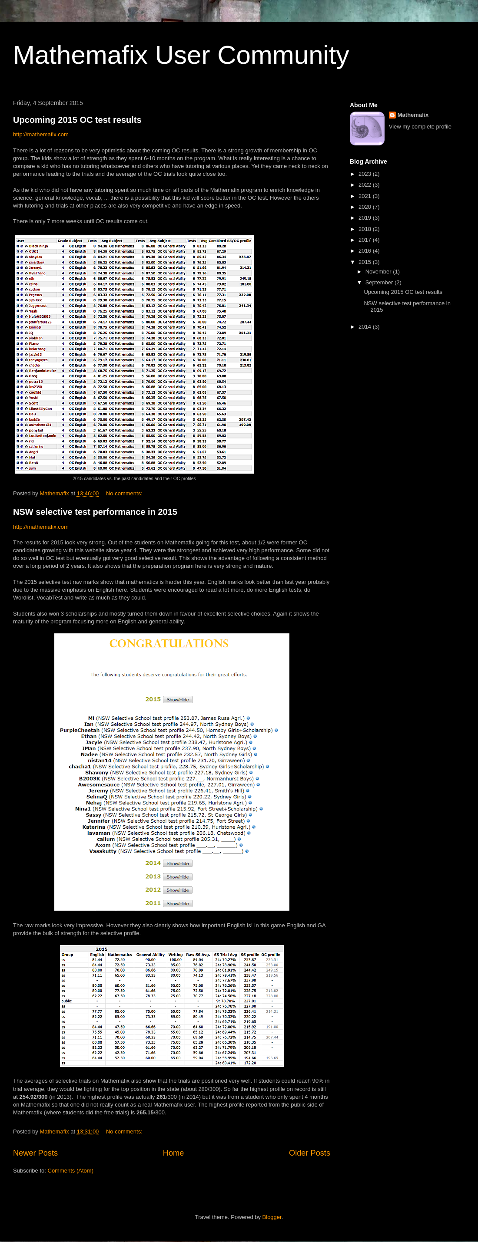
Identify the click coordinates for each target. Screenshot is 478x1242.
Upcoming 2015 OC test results (77, 120)
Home (173, 1153)
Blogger (272, 1217)
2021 (365, 196)
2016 (365, 250)
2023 (365, 174)
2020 (365, 207)
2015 (365, 262)
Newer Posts (35, 1153)
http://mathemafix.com (41, 134)
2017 (365, 240)
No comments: (125, 493)
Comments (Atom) (70, 1170)
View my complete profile (420, 126)
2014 (365, 326)
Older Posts (309, 1153)
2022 (365, 184)
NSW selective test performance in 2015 (95, 512)
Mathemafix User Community (181, 54)
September (380, 282)
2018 (365, 229)
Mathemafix (413, 115)
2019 (365, 217)
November (379, 271)
